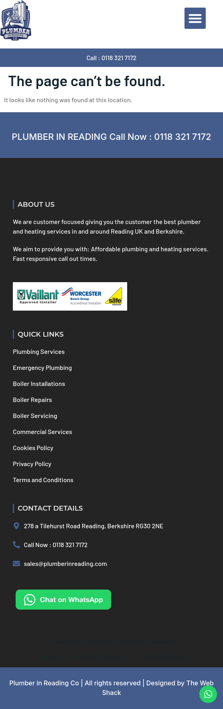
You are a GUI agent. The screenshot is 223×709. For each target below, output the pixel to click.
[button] (195, 18)
